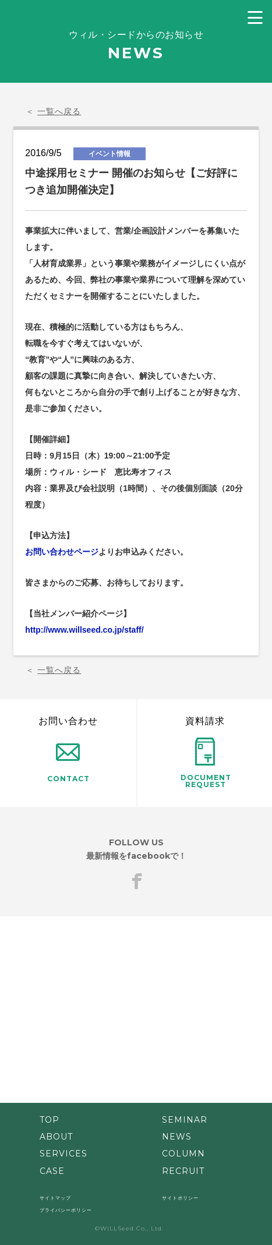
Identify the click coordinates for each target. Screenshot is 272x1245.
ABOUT (56, 1136)
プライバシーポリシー (66, 1210)
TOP (49, 1119)
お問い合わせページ (61, 551)
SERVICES (63, 1153)
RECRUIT (183, 1171)
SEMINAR (184, 1119)
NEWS (177, 1136)
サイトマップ (55, 1198)
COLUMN (183, 1153)
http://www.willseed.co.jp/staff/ (84, 629)
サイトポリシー (180, 1198)
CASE (52, 1171)
